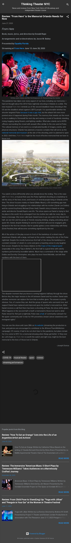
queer (31, 358)
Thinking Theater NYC (35, 4)
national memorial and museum (14, 133)
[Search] (67, 5)
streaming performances (13, 362)
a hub (42, 314)
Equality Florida (21, 43)
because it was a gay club (31, 112)
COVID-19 (7, 358)
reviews (40, 358)
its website (39, 325)
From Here (19, 48)
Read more (64, 458)
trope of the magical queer (51, 246)
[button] (67, 17)
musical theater (20, 358)
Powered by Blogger (35, 534)
